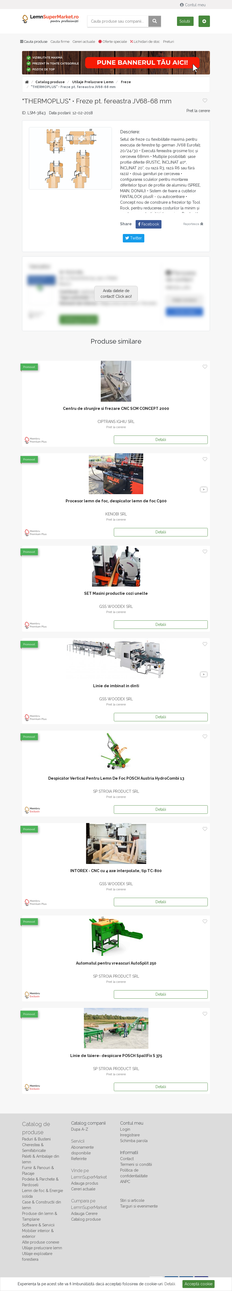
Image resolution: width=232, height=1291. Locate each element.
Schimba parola (134, 1141)
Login (125, 1129)
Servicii (77, 1141)
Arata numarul (184, 300)
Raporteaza (193, 224)
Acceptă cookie (198, 1284)
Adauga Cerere (84, 1213)
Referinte (79, 1159)
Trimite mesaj (185, 312)
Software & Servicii (38, 1225)
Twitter (133, 238)
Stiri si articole (132, 1200)
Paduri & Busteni (36, 1139)
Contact (127, 1159)
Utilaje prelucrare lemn (92, 82)
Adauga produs (84, 1183)
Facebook (148, 224)
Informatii (129, 1152)
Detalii (160, 439)
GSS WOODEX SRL (116, 606)
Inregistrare (130, 1135)
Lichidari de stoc (145, 42)
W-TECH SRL (71, 272)
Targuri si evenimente (139, 1206)
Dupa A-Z (79, 1129)
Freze (125, 82)
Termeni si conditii (136, 1164)
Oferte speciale (112, 42)
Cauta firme (60, 42)
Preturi (168, 42)
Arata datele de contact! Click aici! (116, 294)
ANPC (125, 1181)
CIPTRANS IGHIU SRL (116, 421)
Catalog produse (50, 82)
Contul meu (193, 5)
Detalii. (170, 1284)
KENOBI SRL (116, 514)
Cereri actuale (84, 42)
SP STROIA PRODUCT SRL (116, 791)
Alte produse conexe (40, 1242)
